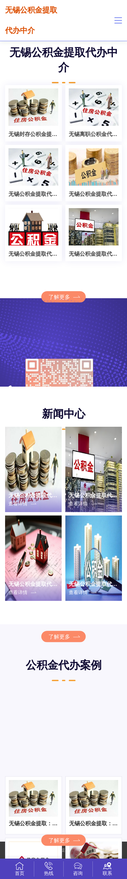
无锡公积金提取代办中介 (31, 20)
